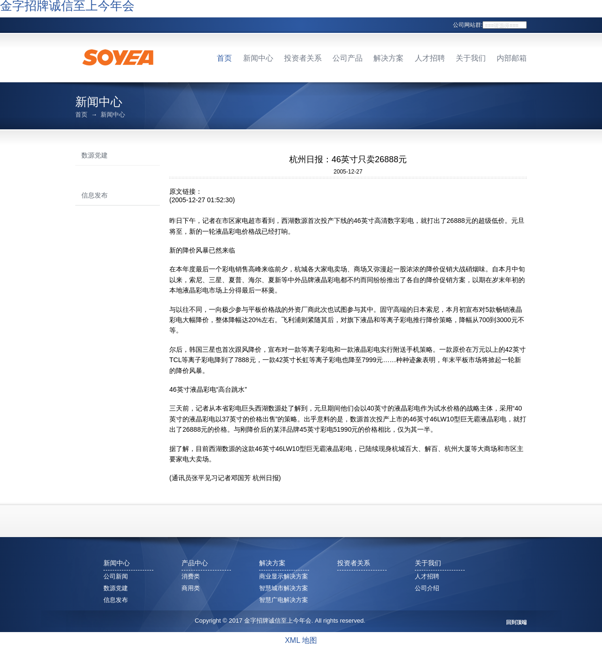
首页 (224, 58)
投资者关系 (303, 58)
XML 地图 (301, 640)
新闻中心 (258, 58)
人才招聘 (430, 58)
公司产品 (348, 58)
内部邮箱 (512, 58)
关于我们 (471, 58)
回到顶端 (516, 622)
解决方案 (388, 58)
